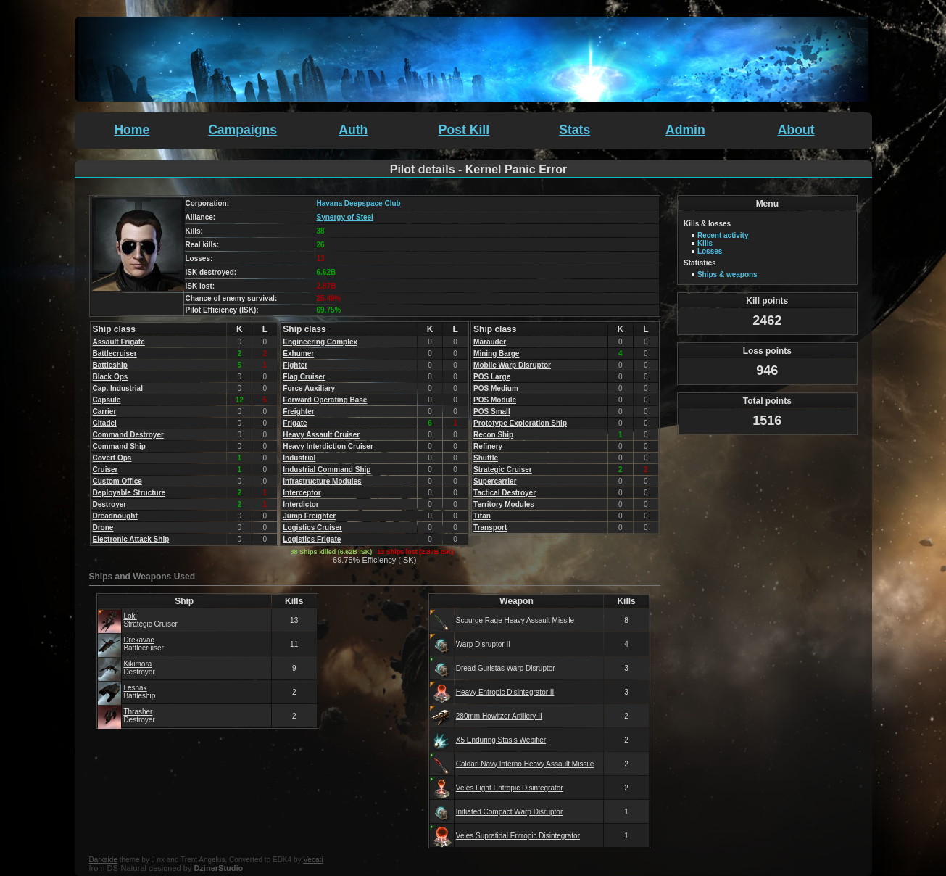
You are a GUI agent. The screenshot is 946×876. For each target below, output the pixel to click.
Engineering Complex (320, 342)
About (796, 130)
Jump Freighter (309, 516)
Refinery (487, 446)
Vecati (313, 860)
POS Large (491, 377)
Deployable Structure (129, 493)
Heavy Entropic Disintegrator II (505, 692)
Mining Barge (496, 354)
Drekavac (138, 640)
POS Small (491, 412)
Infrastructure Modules (322, 481)
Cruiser (105, 470)
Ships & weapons (727, 274)
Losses (709, 251)
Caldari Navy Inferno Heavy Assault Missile (525, 764)
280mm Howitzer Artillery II (499, 716)
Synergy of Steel (345, 217)
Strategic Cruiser (502, 470)
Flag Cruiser (304, 377)
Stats (574, 130)
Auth (353, 130)
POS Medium (495, 388)
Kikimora (137, 664)
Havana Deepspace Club (359, 203)
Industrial (299, 458)
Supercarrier (494, 481)
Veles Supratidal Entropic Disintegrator (518, 836)
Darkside (103, 860)
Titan (482, 516)
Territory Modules (503, 504)
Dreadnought (115, 516)
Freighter (298, 412)
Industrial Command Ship (326, 470)
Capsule (107, 400)
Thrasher (137, 712)
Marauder (489, 342)
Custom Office (117, 481)
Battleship (110, 365)
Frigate (295, 423)
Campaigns (242, 130)
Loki (129, 616)
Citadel (105, 423)
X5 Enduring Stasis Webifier (501, 740)
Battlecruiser (115, 354)
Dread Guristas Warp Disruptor (505, 668)
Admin (685, 130)
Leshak (134, 688)
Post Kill (464, 130)
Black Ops (110, 377)
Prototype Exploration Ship (520, 423)
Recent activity (723, 235)
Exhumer (298, 354)
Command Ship (119, 446)
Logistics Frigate (312, 539)
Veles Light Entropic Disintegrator (509, 788)
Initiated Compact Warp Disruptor (509, 812)
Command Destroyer (128, 435)
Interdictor (300, 504)
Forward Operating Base (325, 400)
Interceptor (301, 493)
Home (131, 130)
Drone (103, 528)
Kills (705, 243)
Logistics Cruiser (312, 528)
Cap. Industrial (118, 388)
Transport (490, 528)
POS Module (494, 400)
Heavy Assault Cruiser (321, 435)
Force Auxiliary (309, 388)
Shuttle (485, 458)
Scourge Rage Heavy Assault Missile (515, 620)
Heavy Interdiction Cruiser (328, 446)
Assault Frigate (119, 342)
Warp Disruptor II (483, 644)
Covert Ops (112, 458)
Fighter (295, 365)
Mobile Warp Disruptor (512, 365)
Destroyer (110, 504)
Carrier (105, 412)
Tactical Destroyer (504, 493)
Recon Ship (493, 435)
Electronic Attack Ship (131, 539)
